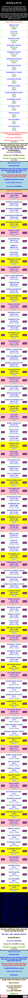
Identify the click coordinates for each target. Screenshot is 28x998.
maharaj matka (10, 895)
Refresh (14, 28)
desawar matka (4, 896)
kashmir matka (3, 905)
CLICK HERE (14, 141)
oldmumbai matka (7, 906)
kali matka (21, 893)
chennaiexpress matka (5, 899)
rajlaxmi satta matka (14, 918)
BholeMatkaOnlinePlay (4, 996)
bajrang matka (24, 903)
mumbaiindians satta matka (17, 913)
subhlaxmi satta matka (22, 908)
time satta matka (3, 909)
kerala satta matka (23, 906)
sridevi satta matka (15, 907)
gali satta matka (13, 908)
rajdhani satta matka (5, 918)
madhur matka (17, 895)
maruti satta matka (20, 909)
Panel (24, 196)
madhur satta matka (10, 911)
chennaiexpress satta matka (21, 914)
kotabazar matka (15, 906)
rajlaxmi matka (8, 901)
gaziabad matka (16, 897)
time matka (18, 894)
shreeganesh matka (18, 896)
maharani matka (23, 895)
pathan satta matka (11, 909)
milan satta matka (7, 916)
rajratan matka (20, 900)
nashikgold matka (19, 905)
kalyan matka (18, 903)
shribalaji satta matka (5, 908)
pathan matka (24, 894)
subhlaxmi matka (12, 894)
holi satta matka (14, 916)
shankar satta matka (6, 907)
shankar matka (9, 893)
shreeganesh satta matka (21, 912)
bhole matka (12, 903)
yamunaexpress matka (22, 899)
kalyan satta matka (18, 921)
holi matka (14, 900)
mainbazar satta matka (11, 924)
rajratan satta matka (23, 916)
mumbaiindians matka (8, 897)
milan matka (9, 900)
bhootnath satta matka (5, 915)
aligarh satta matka (7, 919)
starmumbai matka (16, 901)
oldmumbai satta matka (22, 924)
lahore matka (3, 900)
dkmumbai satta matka (17, 922)
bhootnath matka (13, 899)
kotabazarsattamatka (13, 925)
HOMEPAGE (14, 993)
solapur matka (10, 896)
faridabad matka (23, 897)
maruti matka (3, 895)
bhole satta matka (9, 921)
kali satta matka (22, 907)
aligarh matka (23, 901)
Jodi (3, 196)
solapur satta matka (11, 912)
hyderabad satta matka (17, 919)
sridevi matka (16, 893)
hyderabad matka (4, 902)
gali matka (6, 894)
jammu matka (6, 903)
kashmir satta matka (8, 922)
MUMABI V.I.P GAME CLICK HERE (14, 141)
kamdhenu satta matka (19, 920)
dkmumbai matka (11, 905)
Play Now (14, 198)
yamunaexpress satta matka (16, 915)
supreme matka (11, 902)
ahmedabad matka (19, 902)
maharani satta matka (19, 911)
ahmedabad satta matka (9, 920)
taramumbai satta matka (6, 913)
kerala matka (3, 893)
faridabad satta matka (10, 914)
